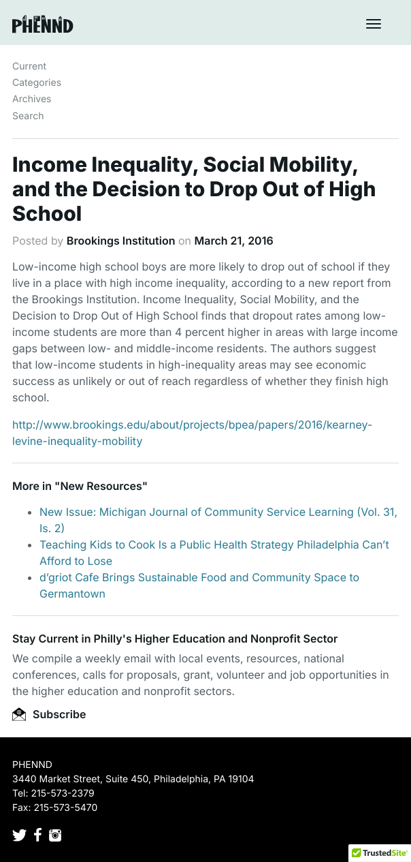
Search (28, 116)
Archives (32, 99)
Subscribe (49, 714)
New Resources (101, 486)
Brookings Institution (121, 240)
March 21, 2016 (234, 240)
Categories (36, 83)
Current (29, 66)
